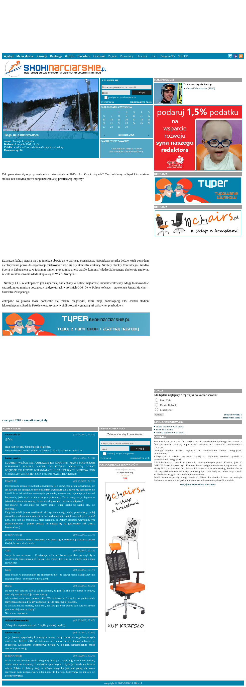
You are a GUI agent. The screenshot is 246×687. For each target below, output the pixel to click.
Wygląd (8, 56)
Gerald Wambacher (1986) (200, 88)
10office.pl (136, 683)
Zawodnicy (127, 56)
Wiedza (69, 56)
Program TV (167, 56)
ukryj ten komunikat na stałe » (198, 484)
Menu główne (25, 56)
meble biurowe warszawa (169, 426)
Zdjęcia (112, 56)
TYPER (183, 56)
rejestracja (107, 101)
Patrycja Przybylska (23, 141)
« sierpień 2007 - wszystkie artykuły (24, 420)
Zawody (42, 56)
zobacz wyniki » (233, 414)
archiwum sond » (232, 417)
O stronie (99, 56)
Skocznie (141, 56)
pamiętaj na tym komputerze (122, 97)
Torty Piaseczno (164, 429)
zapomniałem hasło (141, 101)
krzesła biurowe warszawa (170, 432)
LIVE (153, 56)
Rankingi (56, 56)
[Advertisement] (123, 26)
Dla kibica (83, 56)
